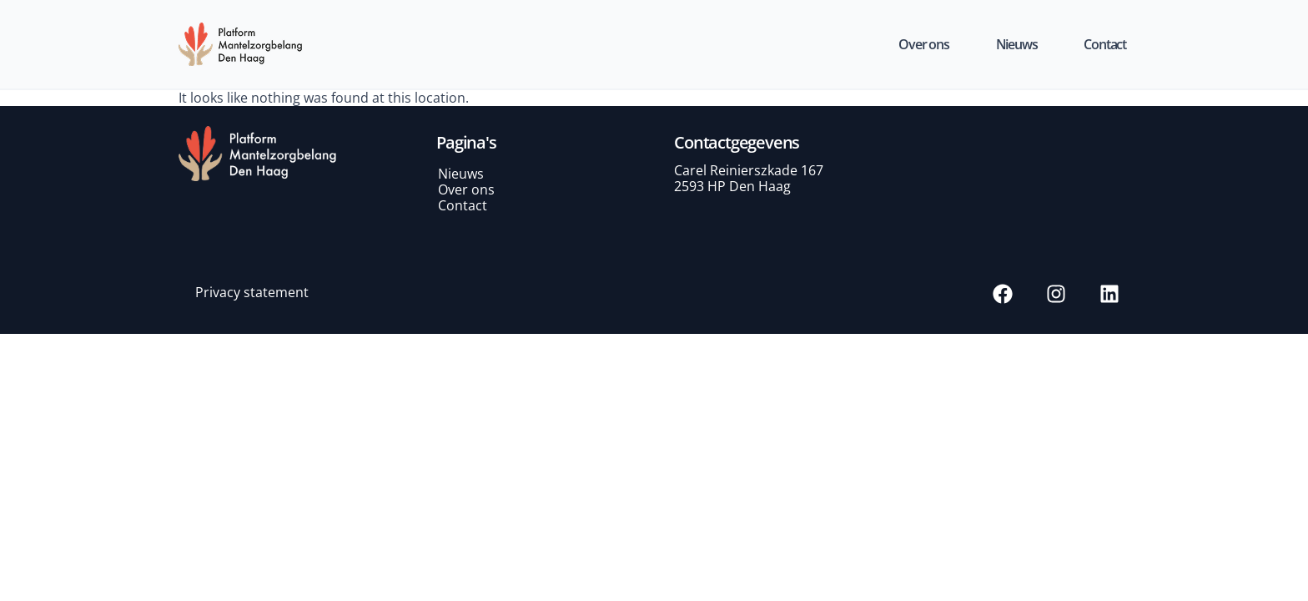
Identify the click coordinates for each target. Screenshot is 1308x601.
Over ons (923, 44)
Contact (1105, 44)
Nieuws (1017, 44)
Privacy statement (252, 292)
